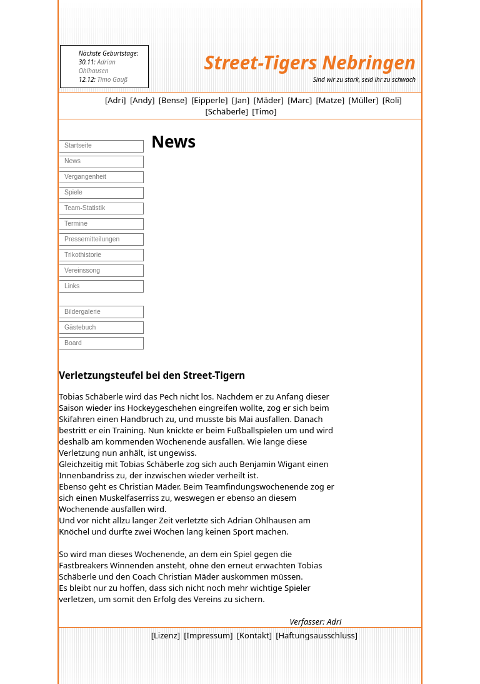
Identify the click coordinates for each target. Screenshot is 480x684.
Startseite (78, 145)
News (72, 161)
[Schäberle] (226, 111)
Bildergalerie (82, 311)
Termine (76, 223)
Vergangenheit (85, 176)
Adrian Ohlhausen (97, 66)
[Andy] (142, 100)
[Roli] (392, 100)
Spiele (73, 192)
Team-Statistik (84, 207)
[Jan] (241, 100)
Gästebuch (80, 327)
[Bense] (173, 100)
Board (73, 342)
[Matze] (330, 100)
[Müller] (364, 100)
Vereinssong (82, 270)
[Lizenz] (165, 635)
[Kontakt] (254, 635)
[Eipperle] (209, 100)
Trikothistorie (82, 254)
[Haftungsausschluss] (317, 635)
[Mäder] (269, 100)
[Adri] (115, 100)
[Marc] (300, 100)
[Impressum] (208, 635)
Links (71, 286)
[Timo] (264, 111)
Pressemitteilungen (91, 239)
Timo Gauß (112, 79)
